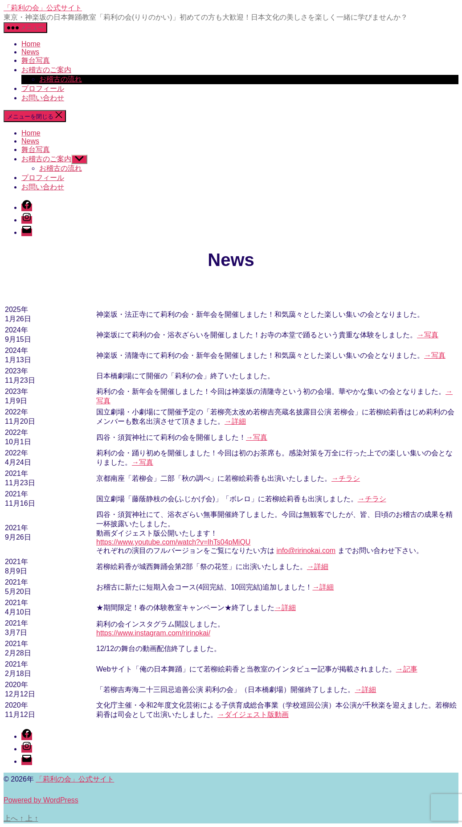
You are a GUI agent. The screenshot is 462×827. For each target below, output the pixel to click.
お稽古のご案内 (46, 70)
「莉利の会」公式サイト (43, 8)
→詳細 (235, 421)
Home (31, 44)
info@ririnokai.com (305, 550)
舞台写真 (35, 60)
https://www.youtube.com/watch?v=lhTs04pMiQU (173, 542)
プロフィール (42, 88)
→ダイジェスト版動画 (253, 714)
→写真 (427, 335)
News (30, 52)
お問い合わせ (42, 98)
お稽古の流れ (60, 79)
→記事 (406, 669)
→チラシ (345, 478)
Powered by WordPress (41, 800)
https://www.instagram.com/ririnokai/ (153, 633)
